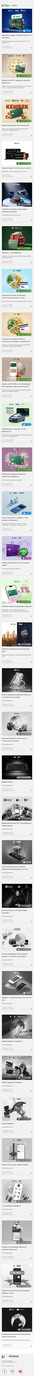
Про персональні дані (8, 1366)
